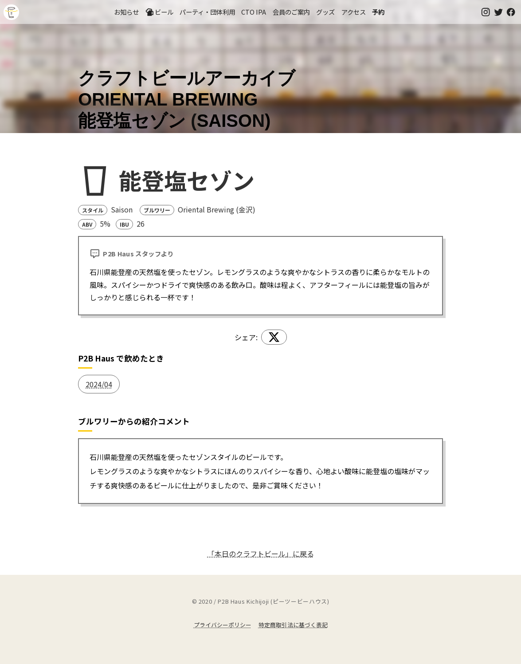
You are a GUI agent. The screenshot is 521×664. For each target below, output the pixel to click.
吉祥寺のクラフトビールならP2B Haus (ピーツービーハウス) (11, 12)
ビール (159, 12)
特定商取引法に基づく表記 (293, 625)
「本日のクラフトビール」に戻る (261, 553)
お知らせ (126, 11)
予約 (378, 11)
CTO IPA (253, 11)
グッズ (325, 11)
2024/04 (99, 384)
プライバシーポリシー (222, 625)
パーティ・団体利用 (207, 11)
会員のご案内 (291, 11)
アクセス (353, 11)
